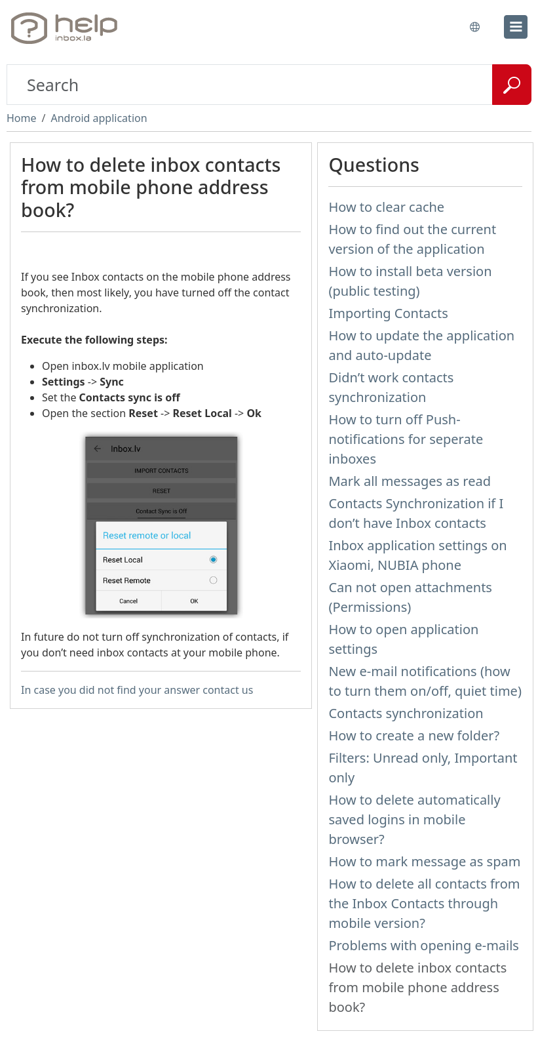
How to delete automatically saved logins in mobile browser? (414, 819)
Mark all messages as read (409, 481)
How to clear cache (386, 207)
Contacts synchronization (405, 713)
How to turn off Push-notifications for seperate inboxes (405, 439)
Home (22, 118)
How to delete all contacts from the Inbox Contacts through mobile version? (424, 903)
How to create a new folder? (413, 735)
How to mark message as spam (424, 861)
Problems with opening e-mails (423, 945)
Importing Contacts (388, 313)
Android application (98, 118)
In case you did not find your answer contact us (137, 690)
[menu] (516, 27)
